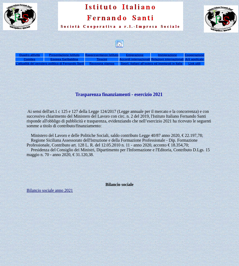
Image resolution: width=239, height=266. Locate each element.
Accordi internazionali (135, 59)
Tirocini (102, 59)
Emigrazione (134, 55)
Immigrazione (167, 55)
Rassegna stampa (101, 63)
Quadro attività (29, 55)
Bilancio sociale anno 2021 (50, 190)
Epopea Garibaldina (64, 59)
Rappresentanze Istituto (101, 55)
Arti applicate (194, 59)
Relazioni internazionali (167, 59)
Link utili (194, 63)
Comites (29, 59)
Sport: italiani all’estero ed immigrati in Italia (151, 63)
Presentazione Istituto (64, 55)
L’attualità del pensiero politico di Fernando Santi (50, 63)
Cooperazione (194, 55)
